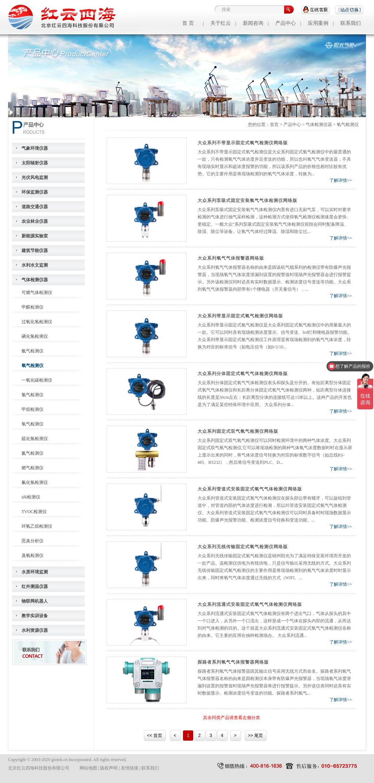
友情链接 (129, 768)
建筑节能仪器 (35, 250)
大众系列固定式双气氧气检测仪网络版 (238, 431)
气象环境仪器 (35, 148)
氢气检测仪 (32, 424)
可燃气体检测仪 (37, 292)
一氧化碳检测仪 (37, 380)
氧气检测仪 (32, 365)
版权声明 (109, 768)
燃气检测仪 (32, 467)
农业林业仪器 (35, 221)
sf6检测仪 (31, 497)
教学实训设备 (35, 615)
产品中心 (285, 23)
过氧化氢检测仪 (37, 321)
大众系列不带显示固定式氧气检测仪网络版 (243, 142)
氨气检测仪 (32, 351)
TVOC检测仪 (34, 511)
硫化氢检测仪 (35, 438)
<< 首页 (154, 735)
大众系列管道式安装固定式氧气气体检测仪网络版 (250, 489)
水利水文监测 (35, 265)
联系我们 (350, 23)
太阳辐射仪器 (35, 162)
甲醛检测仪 (32, 307)
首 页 (188, 23)
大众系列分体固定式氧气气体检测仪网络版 (243, 373)
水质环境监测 (35, 571)
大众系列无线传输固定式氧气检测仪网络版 (243, 546)
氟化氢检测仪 (35, 482)
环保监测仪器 (35, 192)
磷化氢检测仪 (35, 336)
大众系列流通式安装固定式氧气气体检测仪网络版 (250, 604)
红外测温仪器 (35, 586)
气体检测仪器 (35, 279)
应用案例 (318, 23)
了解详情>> (340, 180)
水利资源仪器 (35, 630)
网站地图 (88, 768)
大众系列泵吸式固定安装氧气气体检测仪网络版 (247, 200)
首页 (274, 124)
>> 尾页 (255, 735)
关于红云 (220, 23)
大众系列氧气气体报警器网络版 (231, 258)
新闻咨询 (253, 23)
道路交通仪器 (35, 206)
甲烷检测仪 (32, 409)
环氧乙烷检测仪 (37, 526)
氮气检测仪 (32, 453)
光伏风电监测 (35, 177)
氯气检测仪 (32, 394)
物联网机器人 (35, 601)
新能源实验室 (35, 235)
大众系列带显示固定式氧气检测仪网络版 (240, 315)
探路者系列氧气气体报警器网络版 (233, 662)
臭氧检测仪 (32, 555)
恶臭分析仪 (32, 540)
